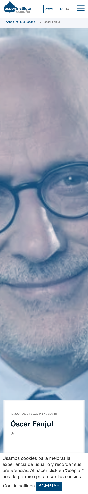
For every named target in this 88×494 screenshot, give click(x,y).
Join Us (49, 9)
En (61, 9)
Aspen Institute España (20, 22)
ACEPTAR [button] (49, 486)
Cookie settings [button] (19, 486)
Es (67, 9)
